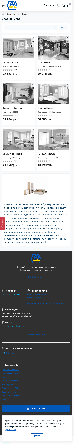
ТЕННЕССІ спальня (46, 154)
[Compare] (33, 42)
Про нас (5, 377)
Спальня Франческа (12, 154)
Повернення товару (11, 396)
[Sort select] (31, 27)
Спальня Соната (45, 108)
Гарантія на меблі (10, 388)
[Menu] (3, 6)
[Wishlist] (33, 38)
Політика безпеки (10, 381)
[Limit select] (63, 27)
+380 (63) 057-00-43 (11, 294)
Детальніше (10, 429)
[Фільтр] (2, 223)
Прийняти (37, 436)
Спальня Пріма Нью (12, 108)
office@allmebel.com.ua (13, 326)
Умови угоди (7, 384)
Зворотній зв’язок (10, 392)
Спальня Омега (45, 62)
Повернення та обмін (12, 373)
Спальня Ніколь (10, 62)
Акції (4, 399)
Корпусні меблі (13, 14)
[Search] (63, 5)
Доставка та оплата (10, 369)
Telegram (8, 353)
